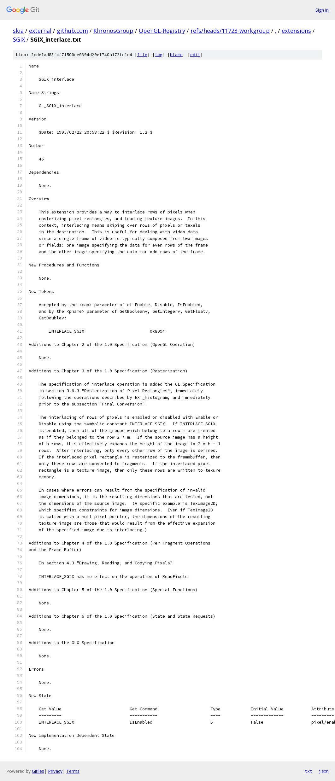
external (40, 30)
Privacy (55, 771)
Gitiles (38, 771)
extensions (296, 30)
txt (308, 771)
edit (195, 54)
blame (176, 54)
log (158, 54)
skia (18, 30)
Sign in (322, 10)
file (142, 54)
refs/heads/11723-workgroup (230, 30)
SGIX (19, 39)
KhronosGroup (113, 30)
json (324, 771)
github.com (72, 30)
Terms (72, 771)
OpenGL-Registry (162, 30)
